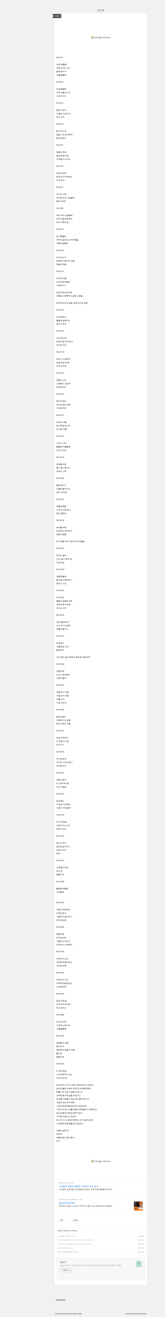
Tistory (134, 1313)
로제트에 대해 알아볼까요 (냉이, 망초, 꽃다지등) (73, 1244)
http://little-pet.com (64, 1183)
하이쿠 (100, 10)
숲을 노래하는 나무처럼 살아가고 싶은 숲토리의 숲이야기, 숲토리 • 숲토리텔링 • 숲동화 (90, 1265)
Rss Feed (57, 1313)
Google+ (79, 1313)
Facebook (69, 1313)
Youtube (75, 1313)
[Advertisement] (100, 37)
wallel (144, 1313)
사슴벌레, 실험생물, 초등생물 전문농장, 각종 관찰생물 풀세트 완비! (85, 1189)
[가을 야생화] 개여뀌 (64, 1248)
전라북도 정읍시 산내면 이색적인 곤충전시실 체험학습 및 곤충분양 (85, 1206)
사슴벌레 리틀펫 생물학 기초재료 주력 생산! (79, 1186)
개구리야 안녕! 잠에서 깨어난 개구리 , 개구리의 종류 (75, 1240)
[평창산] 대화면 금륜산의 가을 (67, 1252)
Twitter (64, 1313)
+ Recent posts (60, 1300)
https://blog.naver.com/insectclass (69, 1199)
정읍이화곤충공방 (67, 1203)
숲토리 (60, 1231)
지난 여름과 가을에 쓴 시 (66, 1236)
